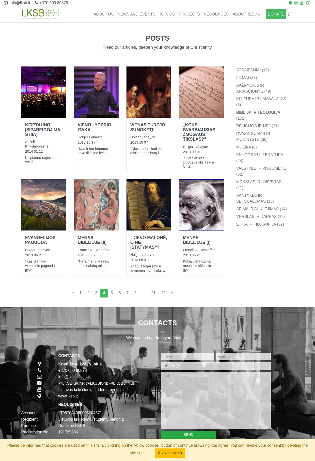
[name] (187, 356)
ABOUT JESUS (246, 14)
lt (290, 14)
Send (188, 435)
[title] (216, 366)
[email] (243, 356)
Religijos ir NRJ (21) (257, 126)
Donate (276, 14)
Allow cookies (170, 453)
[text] (216, 400)
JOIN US (167, 14)
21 (153, 293)
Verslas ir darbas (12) (260, 216)
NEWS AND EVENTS (137, 14)
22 (163, 293)
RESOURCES (216, 14)
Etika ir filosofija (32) (260, 224)
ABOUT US (104, 14)
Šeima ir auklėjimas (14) (261, 209)
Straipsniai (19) (252, 70)
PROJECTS (189, 14)
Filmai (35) (246, 78)
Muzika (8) (246, 147)
